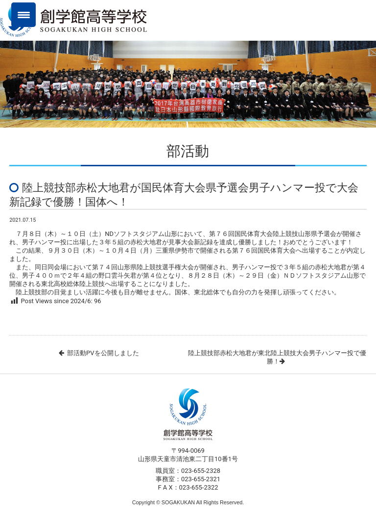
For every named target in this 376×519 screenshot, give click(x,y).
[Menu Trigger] (23, 14)
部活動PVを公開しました (103, 353)
